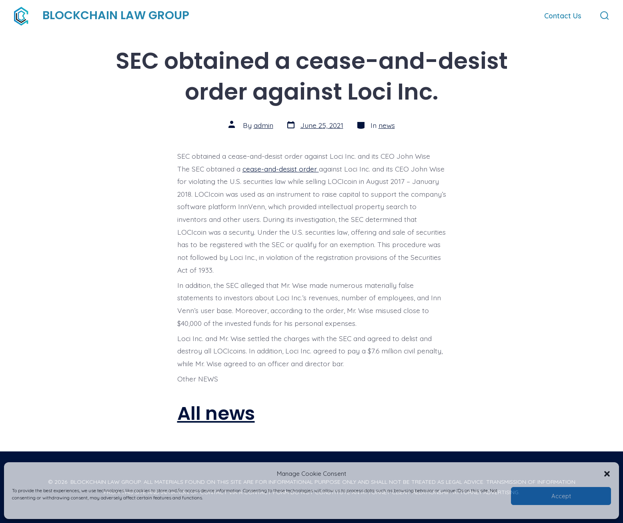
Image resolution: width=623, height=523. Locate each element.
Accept (561, 496)
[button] (607, 474)
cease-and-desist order (280, 168)
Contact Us (562, 15)
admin (263, 125)
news (387, 125)
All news (216, 413)
